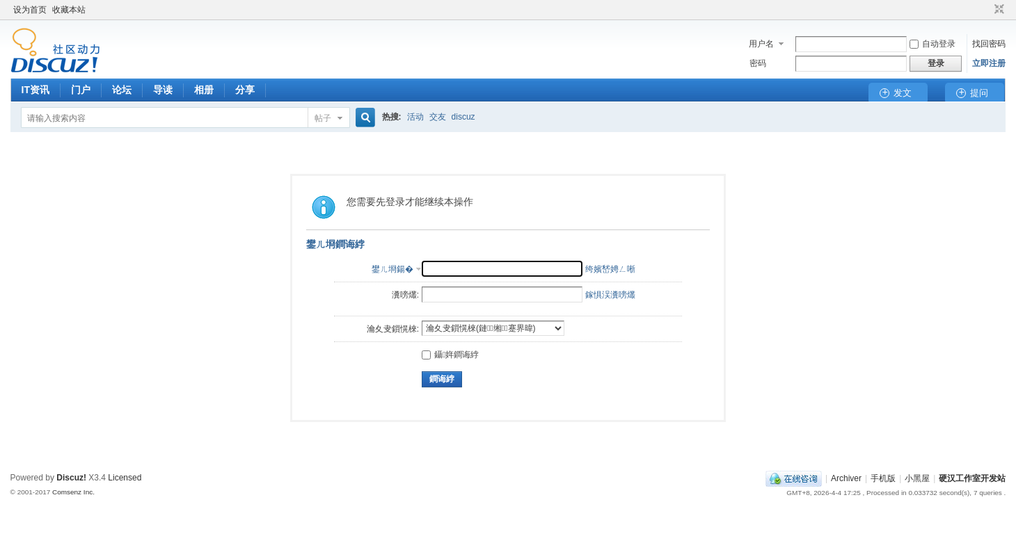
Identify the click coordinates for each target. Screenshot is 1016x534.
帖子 (323, 118)
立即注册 (989, 63)
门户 (80, 89)
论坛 (122, 89)
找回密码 (989, 44)
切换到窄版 (998, 9)
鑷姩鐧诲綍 (450, 354)
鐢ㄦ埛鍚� (392, 269)
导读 (163, 89)
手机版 (883, 478)
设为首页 (30, 10)
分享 (245, 89)
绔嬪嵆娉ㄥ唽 (610, 269)
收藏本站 (69, 10)
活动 (415, 117)
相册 (204, 89)
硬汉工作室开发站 (972, 478)
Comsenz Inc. (73, 492)
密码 (757, 63)
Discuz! (71, 478)
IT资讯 (35, 89)
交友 (437, 117)
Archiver (846, 478)
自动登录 (932, 44)
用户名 (761, 44)
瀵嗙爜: (405, 295)
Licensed (124, 478)
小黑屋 (917, 478)
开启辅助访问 (986, 9)
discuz (463, 117)
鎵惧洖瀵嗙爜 (610, 295)
